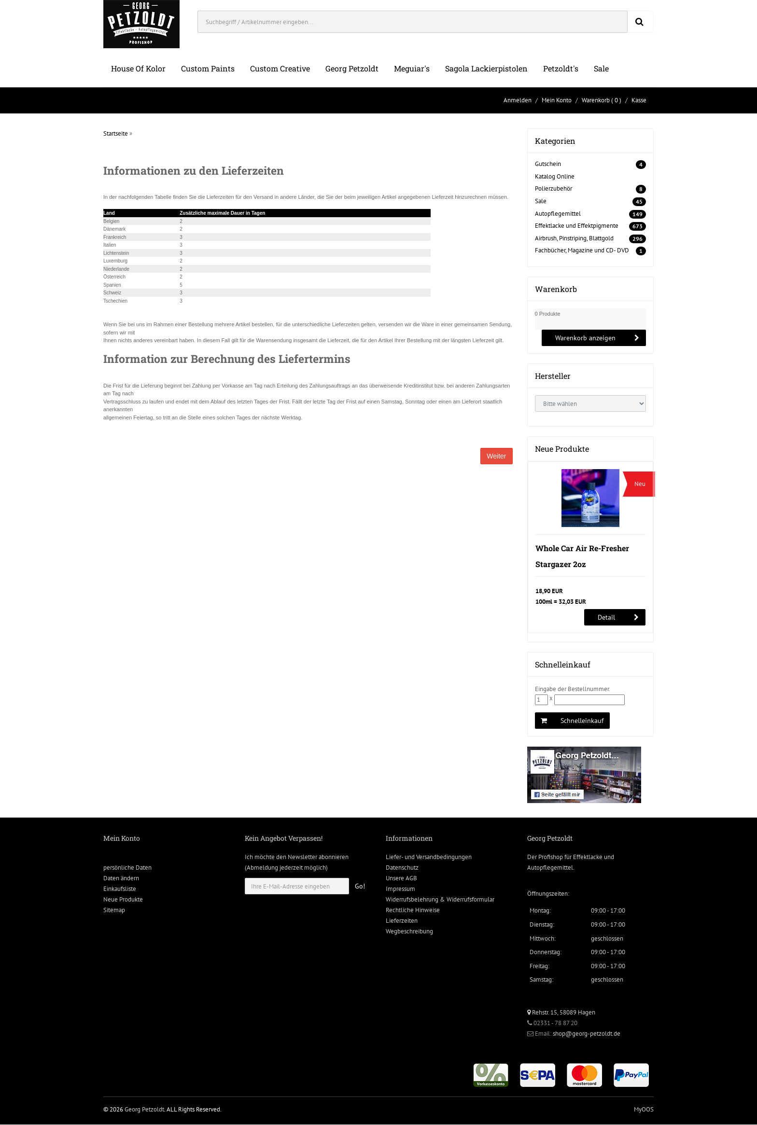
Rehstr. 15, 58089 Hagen (561, 1013)
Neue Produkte (123, 900)
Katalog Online (555, 176)
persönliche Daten (127, 868)
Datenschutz (402, 868)
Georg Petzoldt (351, 68)
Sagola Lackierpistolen (486, 68)
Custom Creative (280, 68)
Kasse (638, 100)
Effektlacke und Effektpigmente (576, 226)
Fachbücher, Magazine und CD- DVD (582, 250)
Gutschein (548, 164)
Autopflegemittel (558, 213)
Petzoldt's (560, 68)
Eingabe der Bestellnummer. (572, 690)
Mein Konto (557, 100)
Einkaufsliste (119, 890)
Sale (601, 68)
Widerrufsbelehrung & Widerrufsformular (440, 900)
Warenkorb (596, 100)
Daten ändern (121, 879)
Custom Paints (208, 68)
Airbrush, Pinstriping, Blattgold (574, 238)
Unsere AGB (401, 879)
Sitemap (114, 911)
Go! (360, 887)
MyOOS (644, 1110)
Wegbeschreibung (409, 932)
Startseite (115, 133)
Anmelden (518, 100)
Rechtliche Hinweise (413, 911)
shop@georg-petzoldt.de (586, 1034)
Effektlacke (588, 858)
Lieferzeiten (402, 921)
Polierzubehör (553, 188)
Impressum (400, 890)
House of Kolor (138, 68)
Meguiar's (412, 68)
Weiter (496, 456)
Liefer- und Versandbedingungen (429, 858)
